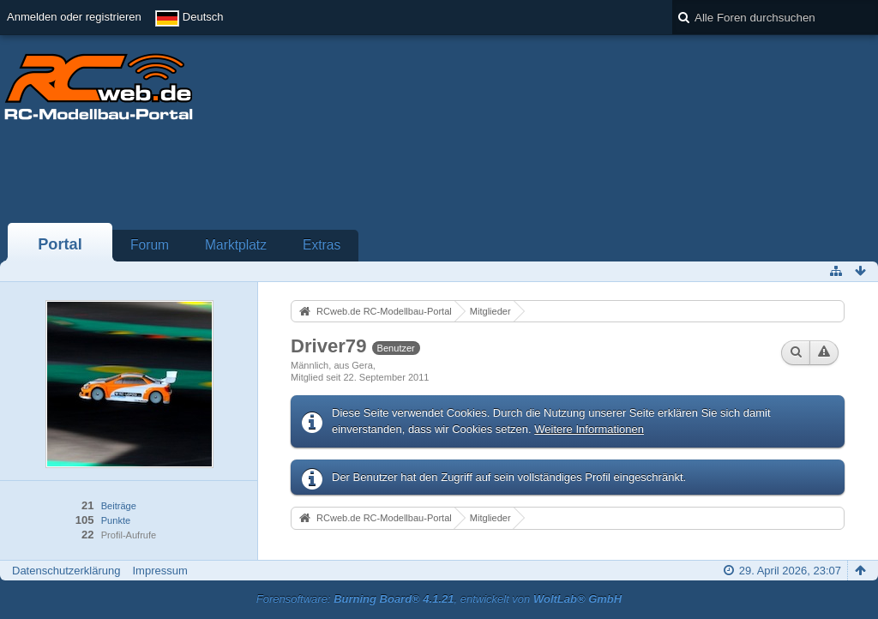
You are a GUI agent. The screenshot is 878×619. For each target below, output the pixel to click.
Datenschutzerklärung (66, 570)
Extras (321, 244)
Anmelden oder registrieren (74, 16)
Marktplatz (236, 244)
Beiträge (118, 506)
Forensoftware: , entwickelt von (439, 598)
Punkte (115, 520)
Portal (60, 244)
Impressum (159, 570)
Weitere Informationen (589, 429)
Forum (149, 244)
